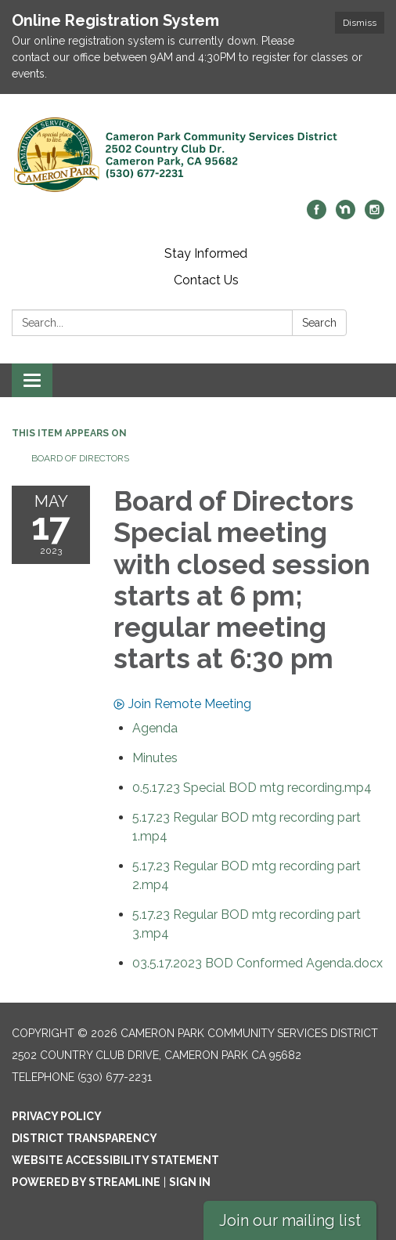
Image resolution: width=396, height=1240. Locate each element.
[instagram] (374, 215)
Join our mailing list (290, 1220)
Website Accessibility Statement (115, 1160)
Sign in (190, 1182)
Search (319, 322)
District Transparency (84, 1138)
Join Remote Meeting (182, 703)
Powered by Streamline (86, 1182)
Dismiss (359, 22)
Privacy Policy (57, 1116)
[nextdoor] (345, 215)
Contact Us (206, 280)
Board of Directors (80, 458)
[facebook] (316, 215)
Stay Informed (205, 253)
